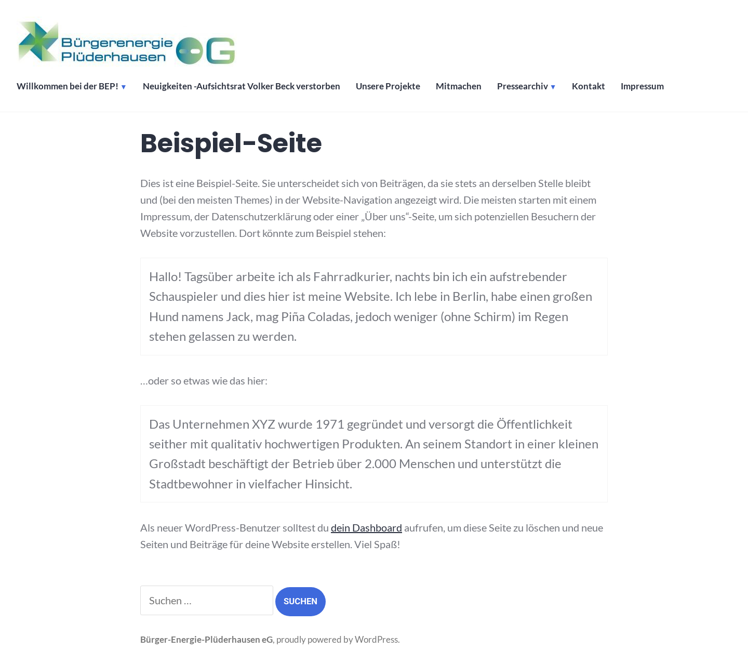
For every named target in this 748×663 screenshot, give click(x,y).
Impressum (642, 86)
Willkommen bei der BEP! (67, 86)
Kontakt (588, 86)
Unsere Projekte (388, 86)
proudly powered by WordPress (337, 639)
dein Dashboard (366, 527)
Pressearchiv (522, 86)
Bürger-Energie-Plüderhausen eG (206, 639)
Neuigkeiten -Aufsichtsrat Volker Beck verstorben (241, 86)
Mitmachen (459, 86)
